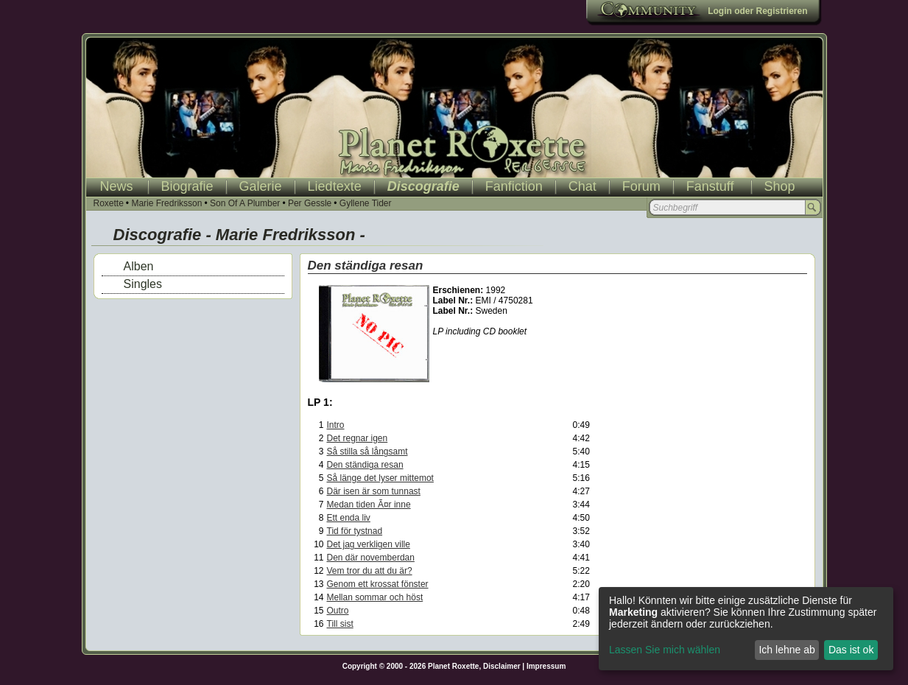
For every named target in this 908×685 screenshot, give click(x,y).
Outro (338, 610)
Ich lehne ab (786, 650)
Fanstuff (710, 186)
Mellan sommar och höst (375, 597)
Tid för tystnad (355, 531)
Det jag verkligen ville (368, 544)
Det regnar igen (357, 438)
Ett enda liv (348, 518)
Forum (641, 186)
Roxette (109, 203)
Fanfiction (514, 186)
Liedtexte (335, 186)
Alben (139, 266)
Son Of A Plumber (245, 203)
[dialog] (746, 628)
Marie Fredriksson (166, 203)
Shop (779, 186)
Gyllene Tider (365, 203)
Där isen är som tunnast (373, 491)
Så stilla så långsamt (367, 451)
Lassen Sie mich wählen (664, 650)
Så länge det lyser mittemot (380, 478)
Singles (143, 284)
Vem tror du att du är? (369, 571)
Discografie (423, 186)
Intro (336, 425)
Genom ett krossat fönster (378, 584)
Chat (582, 186)
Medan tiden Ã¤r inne (369, 504)
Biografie (187, 186)
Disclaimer (502, 666)
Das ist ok (850, 650)
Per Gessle (309, 203)
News (116, 186)
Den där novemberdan (371, 557)
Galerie (260, 186)
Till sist (340, 624)
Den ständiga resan (365, 465)
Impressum (546, 666)
